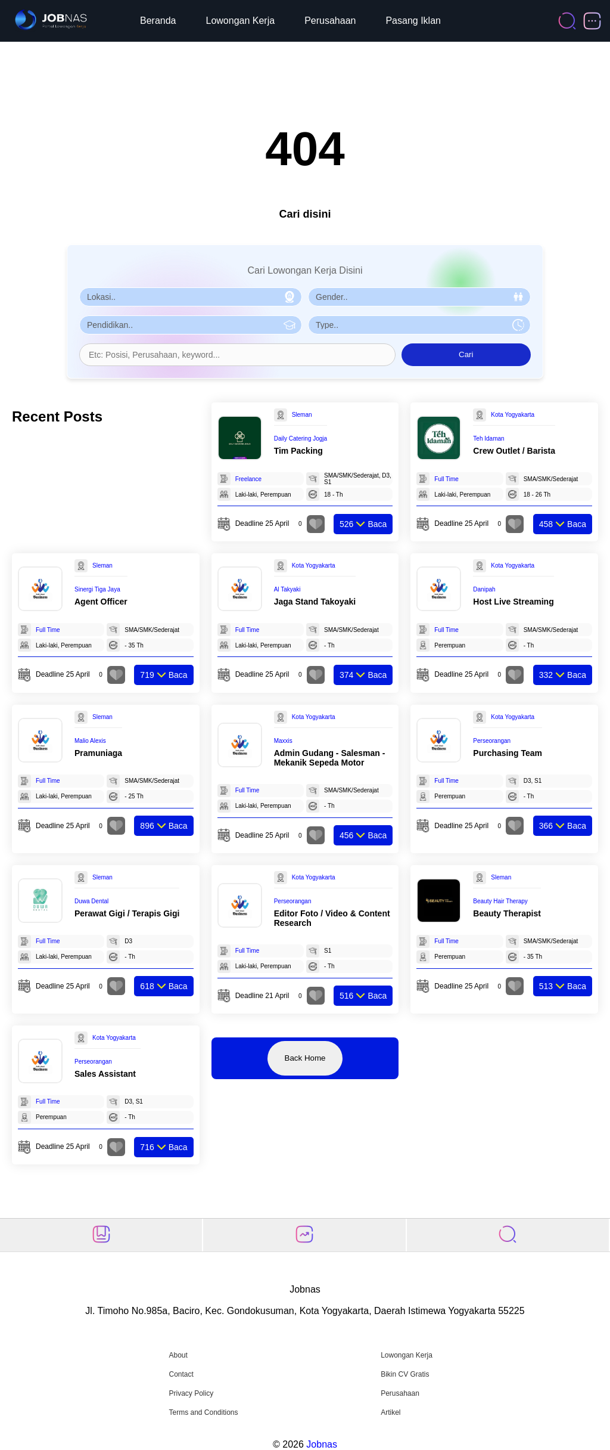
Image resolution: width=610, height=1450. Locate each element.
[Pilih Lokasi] (190, 296)
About (178, 1355)
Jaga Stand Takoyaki (315, 601)
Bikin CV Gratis (405, 1374)
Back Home (305, 1058)
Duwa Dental (91, 901)
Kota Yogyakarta (512, 414)
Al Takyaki (287, 589)
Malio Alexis (90, 741)
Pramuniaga (98, 753)
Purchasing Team (507, 753)
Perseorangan (492, 741)
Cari (466, 354)
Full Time (446, 479)
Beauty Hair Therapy (500, 901)
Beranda (158, 21)
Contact (181, 1374)
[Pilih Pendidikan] (190, 324)
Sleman (302, 414)
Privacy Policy (191, 1393)
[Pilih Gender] (419, 296)
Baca (363, 524)
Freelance (248, 479)
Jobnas (321, 1444)
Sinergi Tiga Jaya (97, 589)
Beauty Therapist (507, 913)
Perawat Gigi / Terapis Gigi (126, 913)
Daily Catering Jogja (301, 438)
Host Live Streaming (513, 601)
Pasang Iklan (413, 21)
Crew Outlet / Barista (514, 451)
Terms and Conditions (203, 1412)
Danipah (484, 589)
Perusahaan (330, 21)
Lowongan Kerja (240, 21)
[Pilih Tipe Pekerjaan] (419, 324)
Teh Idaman (488, 438)
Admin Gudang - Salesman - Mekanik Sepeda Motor (329, 757)
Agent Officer (100, 601)
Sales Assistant (105, 1074)
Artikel (390, 1412)
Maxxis (283, 741)
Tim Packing (298, 451)
